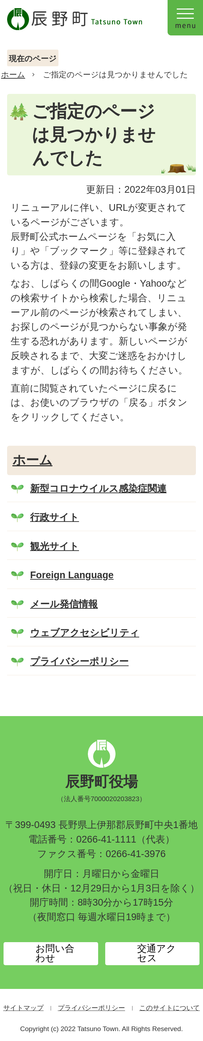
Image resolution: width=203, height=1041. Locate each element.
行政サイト (54, 517)
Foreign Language (72, 574)
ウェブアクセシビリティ (84, 632)
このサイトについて (169, 1008)
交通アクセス (156, 953)
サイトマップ (23, 1008)
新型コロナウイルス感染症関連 (98, 488)
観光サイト (54, 546)
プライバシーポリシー (79, 661)
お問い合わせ (54, 953)
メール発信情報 (64, 603)
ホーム (13, 74)
